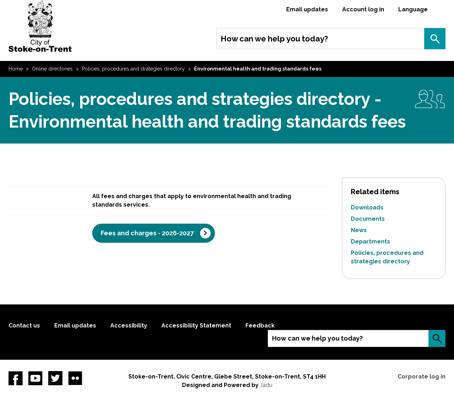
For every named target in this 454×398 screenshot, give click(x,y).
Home (16, 69)
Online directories (52, 69)
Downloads (367, 207)
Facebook (16, 378)
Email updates (307, 9)
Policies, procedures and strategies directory (133, 69)
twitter (55, 378)
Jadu (266, 385)
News (359, 230)
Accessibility (128, 325)
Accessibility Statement (196, 325)
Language (413, 9)
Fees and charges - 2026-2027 (147, 233)
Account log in (363, 9)
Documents (368, 218)
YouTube (35, 378)
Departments (370, 241)
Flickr (75, 378)
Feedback (260, 325)
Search (434, 38)
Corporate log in (421, 376)
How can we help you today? (274, 38)
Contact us (24, 325)
